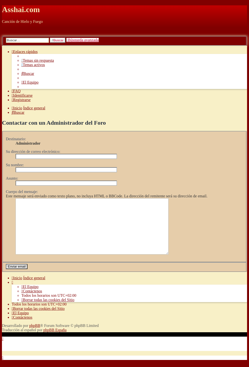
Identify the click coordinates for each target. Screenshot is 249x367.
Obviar (7, 30)
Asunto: (12, 178)
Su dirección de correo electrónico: (33, 151)
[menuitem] (37, 60)
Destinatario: (16, 139)
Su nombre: (15, 165)
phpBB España (55, 335)
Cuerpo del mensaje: (22, 192)
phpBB (34, 331)
